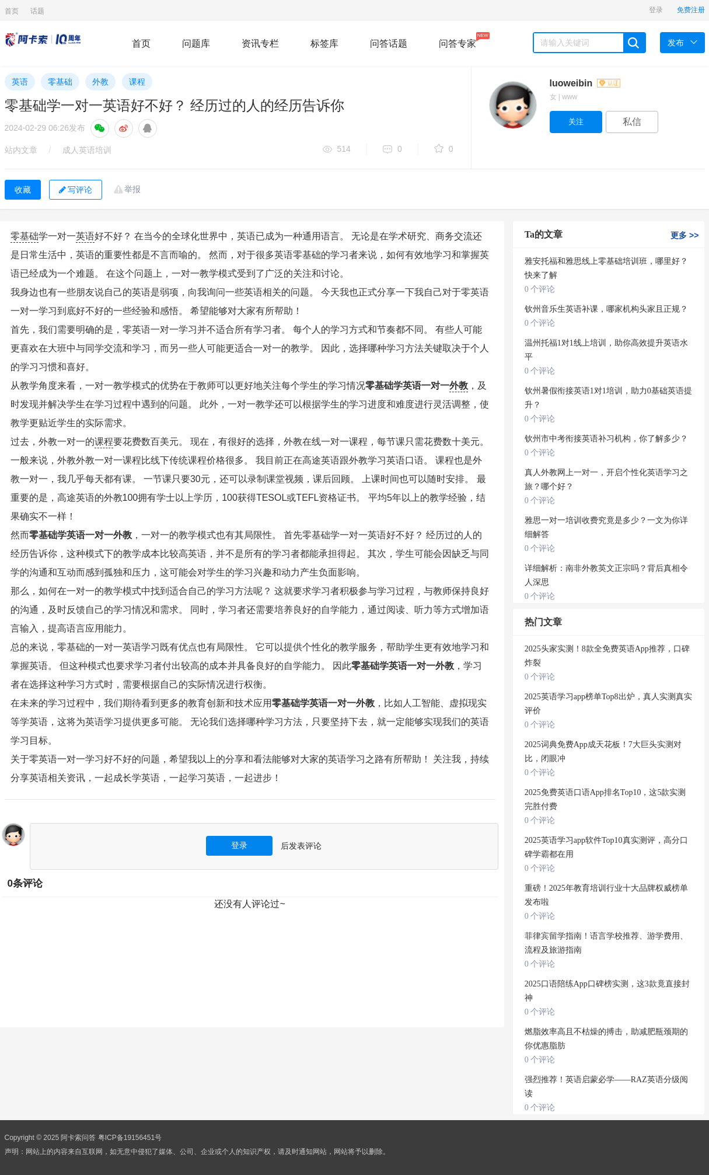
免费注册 (691, 10)
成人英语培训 (86, 150)
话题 (37, 11)
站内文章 (21, 150)
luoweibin (585, 83)
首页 (12, 11)
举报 (132, 189)
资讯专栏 (260, 43)
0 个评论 (540, 289)
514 (337, 149)
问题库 (196, 43)
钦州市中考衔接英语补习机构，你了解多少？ (606, 438)
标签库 (324, 43)
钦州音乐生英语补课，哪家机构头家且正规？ (606, 309)
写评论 (75, 189)
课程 (137, 81)
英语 (20, 81)
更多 (684, 235)
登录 (656, 10)
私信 (632, 122)
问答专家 (457, 40)
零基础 (60, 81)
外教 (100, 81)
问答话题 (388, 43)
